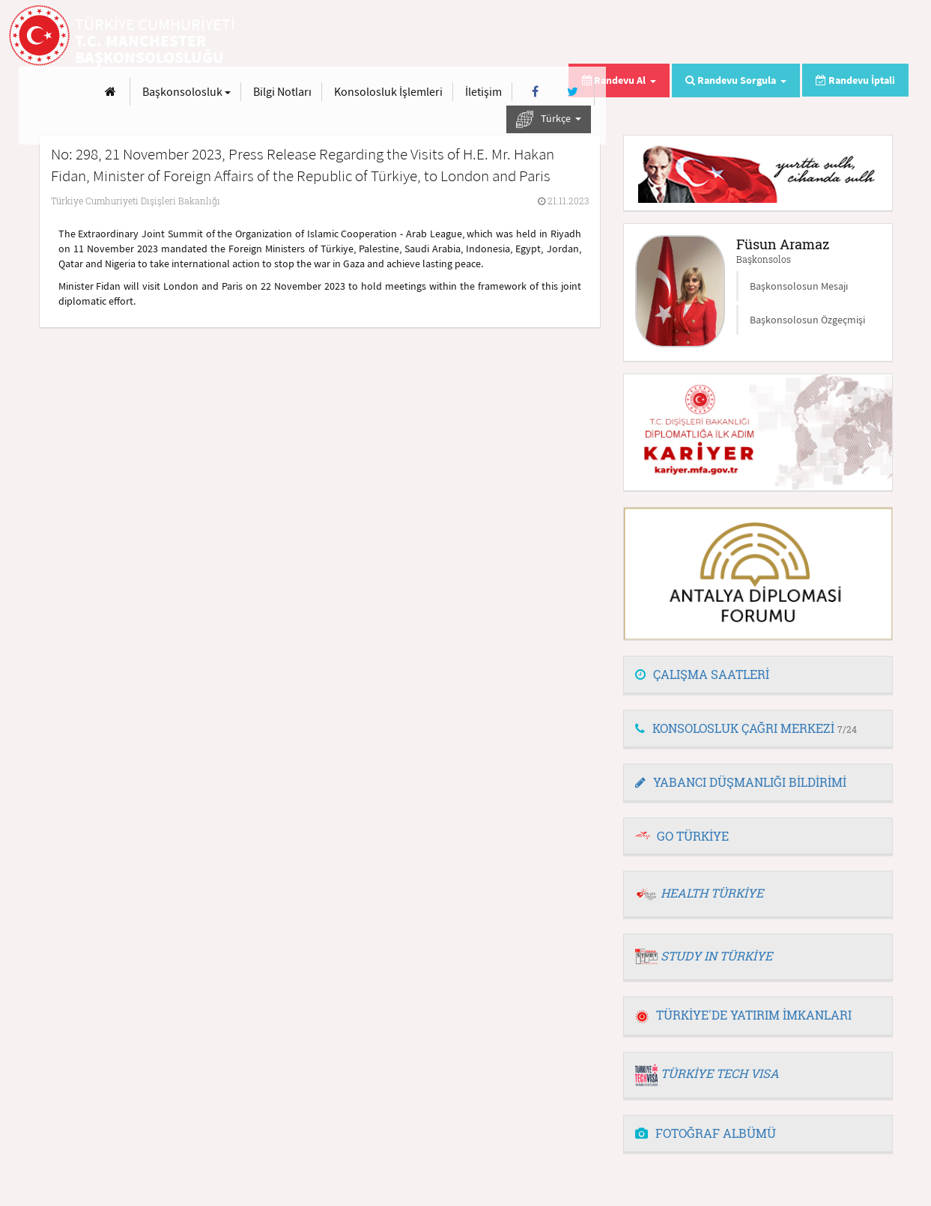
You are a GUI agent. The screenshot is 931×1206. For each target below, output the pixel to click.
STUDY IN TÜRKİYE (716, 955)
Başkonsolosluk (489, 35)
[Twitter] (875, 36)
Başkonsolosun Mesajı (799, 286)
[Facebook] (838, 36)
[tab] (758, 675)
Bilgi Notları (585, 35)
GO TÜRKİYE (693, 836)
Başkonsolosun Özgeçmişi (807, 319)
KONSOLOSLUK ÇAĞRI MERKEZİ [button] (746, 728)
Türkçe (851, 64)
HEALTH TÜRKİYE (712, 893)
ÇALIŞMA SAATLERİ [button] (702, 674)
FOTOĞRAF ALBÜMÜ (705, 1133)
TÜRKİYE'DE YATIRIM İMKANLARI (743, 1015)
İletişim (786, 35)
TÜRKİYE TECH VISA (720, 1073)
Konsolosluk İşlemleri (691, 35)
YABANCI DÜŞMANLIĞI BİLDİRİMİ (740, 782)
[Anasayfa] (413, 36)
